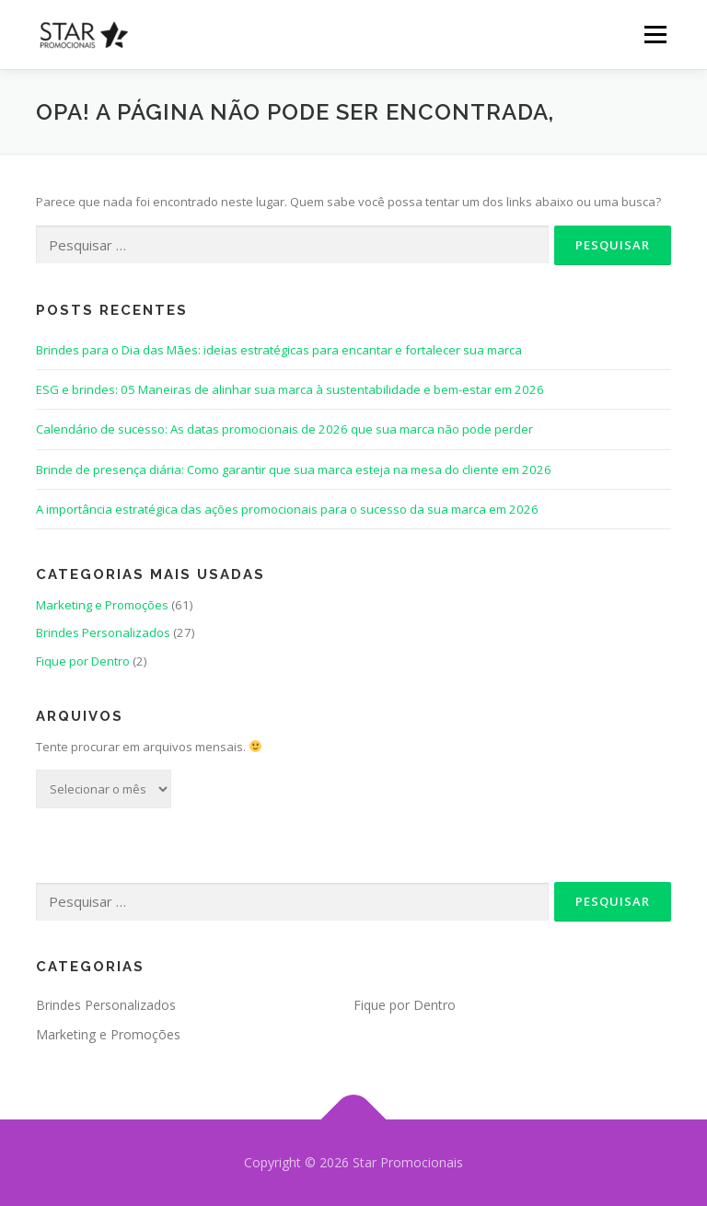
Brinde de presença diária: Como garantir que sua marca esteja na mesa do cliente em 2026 (293, 469)
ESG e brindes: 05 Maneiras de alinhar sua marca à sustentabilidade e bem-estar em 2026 (290, 389)
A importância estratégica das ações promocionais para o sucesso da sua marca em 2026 (287, 509)
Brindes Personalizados (103, 632)
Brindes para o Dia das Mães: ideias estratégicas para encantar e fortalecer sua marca (279, 350)
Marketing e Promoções (102, 605)
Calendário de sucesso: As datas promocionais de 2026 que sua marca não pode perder (284, 429)
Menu (655, 34)
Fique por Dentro (83, 661)
